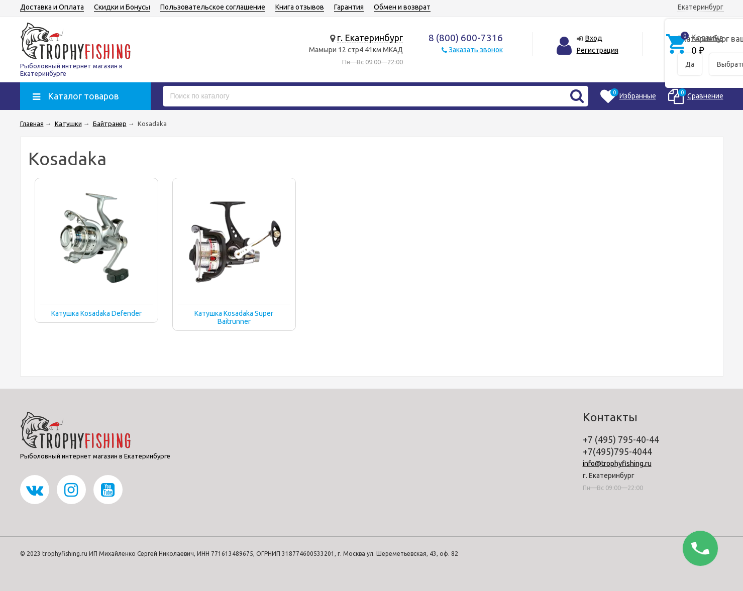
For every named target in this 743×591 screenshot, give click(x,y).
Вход (593, 38)
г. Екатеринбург (370, 38)
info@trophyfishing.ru (617, 463)
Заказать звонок (476, 50)
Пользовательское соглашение (212, 7)
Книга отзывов (299, 7)
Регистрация (597, 50)
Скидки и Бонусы (122, 7)
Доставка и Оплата (52, 7)
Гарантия (349, 7)
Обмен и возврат (402, 7)
